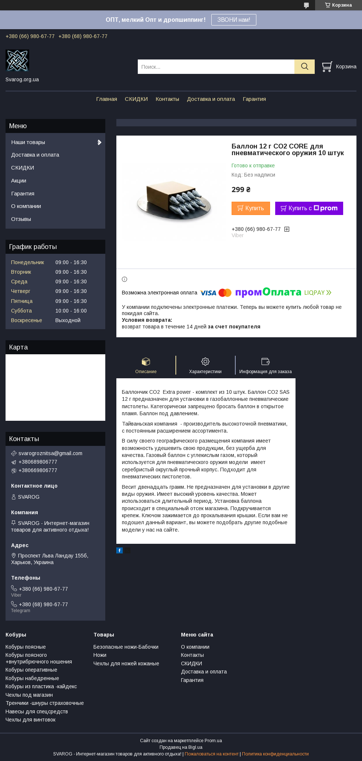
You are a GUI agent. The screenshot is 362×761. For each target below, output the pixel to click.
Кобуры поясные (26, 647)
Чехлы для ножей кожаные (126, 663)
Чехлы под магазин (29, 695)
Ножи (99, 655)
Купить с (313, 208)
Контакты (167, 99)
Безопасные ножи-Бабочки (125, 647)
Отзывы (21, 219)
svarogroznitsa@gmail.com (50, 453)
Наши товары (28, 142)
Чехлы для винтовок (30, 720)
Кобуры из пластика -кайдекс (41, 686)
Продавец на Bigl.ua (181, 747)
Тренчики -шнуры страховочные (45, 703)
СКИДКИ (136, 99)
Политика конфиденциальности (275, 754)
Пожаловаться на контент (212, 754)
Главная (106, 99)
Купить (254, 208)
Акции (18, 180)
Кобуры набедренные (32, 678)
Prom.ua (213, 740)
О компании (26, 206)
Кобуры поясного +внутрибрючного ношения (39, 658)
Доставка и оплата (211, 99)
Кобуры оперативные (31, 670)
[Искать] (304, 66)
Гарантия (254, 99)
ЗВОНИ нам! (233, 20)
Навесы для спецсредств (37, 711)
